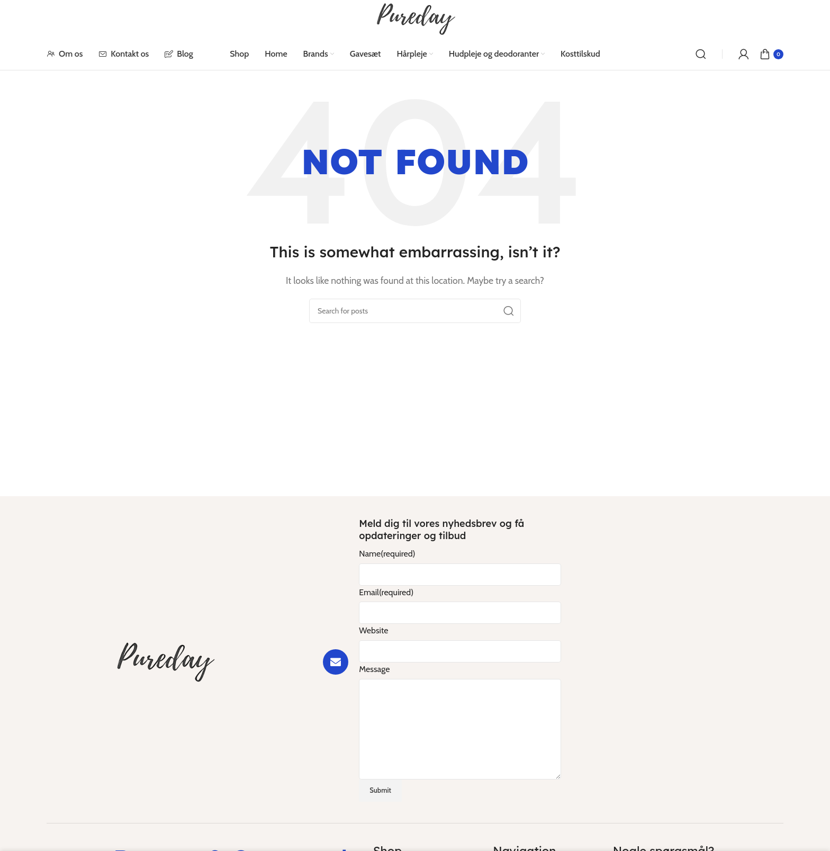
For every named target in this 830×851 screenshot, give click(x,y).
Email (386, 592)
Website (373, 630)
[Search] (700, 54)
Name (387, 554)
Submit (380, 790)
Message (374, 669)
